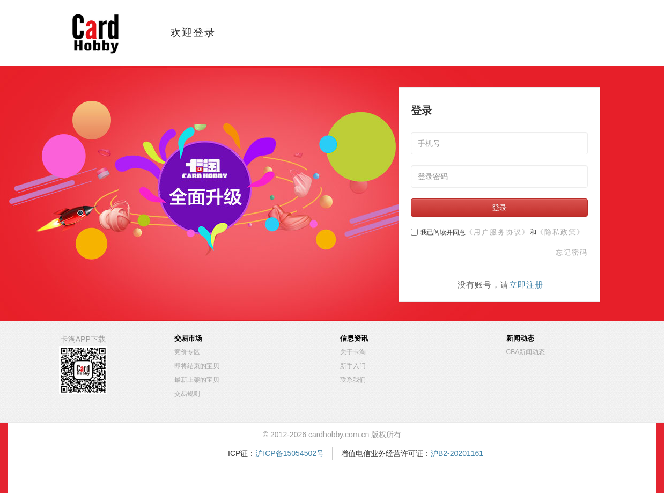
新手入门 (353, 366)
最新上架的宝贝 (196, 380)
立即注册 (526, 284)
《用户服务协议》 (498, 232)
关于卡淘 (353, 352)
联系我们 (353, 380)
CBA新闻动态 (525, 352)
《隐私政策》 (560, 232)
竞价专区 (187, 352)
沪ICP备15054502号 (289, 453)
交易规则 (187, 394)
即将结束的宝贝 (196, 366)
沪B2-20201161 (457, 453)
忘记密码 (572, 252)
